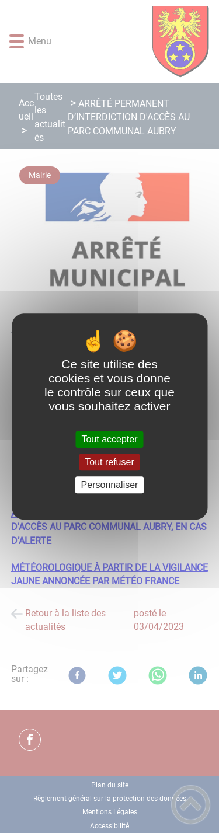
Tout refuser (109, 462)
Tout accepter (109, 439)
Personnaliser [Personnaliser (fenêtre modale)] (109, 485)
